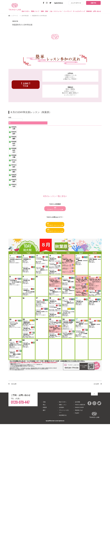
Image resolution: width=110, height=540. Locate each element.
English (77, 529)
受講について (35, 11)
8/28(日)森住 (12, 251)
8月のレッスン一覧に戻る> (55, 312)
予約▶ (25, 84)
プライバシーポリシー (64, 527)
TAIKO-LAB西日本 (80, 520)
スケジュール (57, 11)
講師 (42, 11)
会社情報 (77, 518)
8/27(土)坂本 (12, 235)
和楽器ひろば (79, 526)
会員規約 (61, 523)
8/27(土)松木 (12, 220)
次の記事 (96, 500)
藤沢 (44, 526)
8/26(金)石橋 (12, 207)
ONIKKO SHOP (79, 523)
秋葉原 (45, 523)
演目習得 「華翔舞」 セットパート (21, 193)
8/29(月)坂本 (12, 279)
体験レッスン (63, 520)
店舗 (46, 11)
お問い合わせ (97, 11)
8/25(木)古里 (12, 132)
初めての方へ (26, 11)
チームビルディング (79, 11)
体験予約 (93, 3)
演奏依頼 (89, 11)
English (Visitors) (58, 3)
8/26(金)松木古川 (12, 179)
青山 (44, 520)
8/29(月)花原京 (12, 264)
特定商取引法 (63, 531)
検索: (15, 119)
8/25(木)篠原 (12, 163)
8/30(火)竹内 (12, 295)
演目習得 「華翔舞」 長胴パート (20, 179)
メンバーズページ (76, 3)
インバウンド (67, 11)
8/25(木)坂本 (12, 147)
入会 (51, 11)
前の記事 (13, 500)
